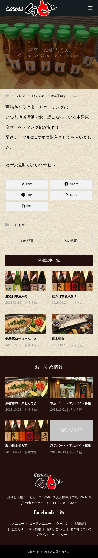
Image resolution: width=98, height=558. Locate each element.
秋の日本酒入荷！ (64, 296)
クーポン (62, 523)
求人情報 (75, 410)
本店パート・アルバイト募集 (70, 403)
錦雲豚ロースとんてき (21, 339)
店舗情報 (80, 523)
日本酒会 (58, 339)
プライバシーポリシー (51, 535)
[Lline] (26, 195)
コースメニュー (40, 523)
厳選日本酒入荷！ (18, 296)
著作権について (81, 529)
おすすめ (73, 56)
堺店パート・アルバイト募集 (70, 446)
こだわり (17, 529)
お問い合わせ (55, 529)
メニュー (18, 523)
